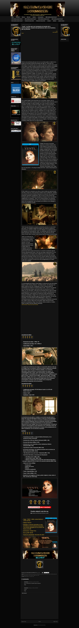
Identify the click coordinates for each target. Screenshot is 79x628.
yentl (38, 575)
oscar (29, 575)
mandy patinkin (25, 575)
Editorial (54, 20)
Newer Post (24, 621)
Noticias (34, 17)
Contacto (49, 20)
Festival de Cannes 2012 (40, 20)
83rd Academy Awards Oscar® (17, 20)
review (32, 575)
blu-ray (33, 574)
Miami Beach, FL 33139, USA (29, 576)
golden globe (46, 574)
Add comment (24, 593)
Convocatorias (40, 17)
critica (35, 574)
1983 (25, 574)
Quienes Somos (61, 20)
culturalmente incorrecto (40, 574)
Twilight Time (35, 575)
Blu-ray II (28, 17)
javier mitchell (51, 574)
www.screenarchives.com (40, 513)
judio (54, 574)
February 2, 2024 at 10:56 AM (33, 587)
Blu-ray (23, 17)
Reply (25, 584)
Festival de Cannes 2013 (29, 20)
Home (12, 17)
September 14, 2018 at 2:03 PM (34, 581)
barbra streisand (28, 574)
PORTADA (18, 17)
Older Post (55, 621)
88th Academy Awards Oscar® (51, 17)
